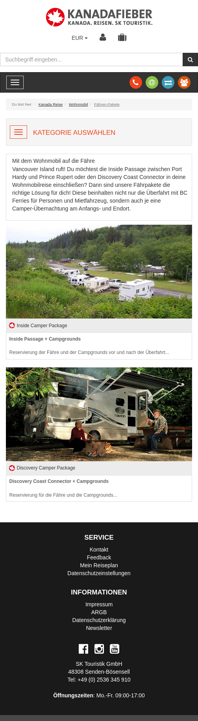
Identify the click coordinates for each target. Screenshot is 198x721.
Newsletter (99, 628)
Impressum (99, 604)
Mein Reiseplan (99, 565)
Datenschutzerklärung (99, 620)
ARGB (99, 612)
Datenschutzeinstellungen (98, 573)
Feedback (99, 557)
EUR (80, 38)
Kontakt (99, 549)
